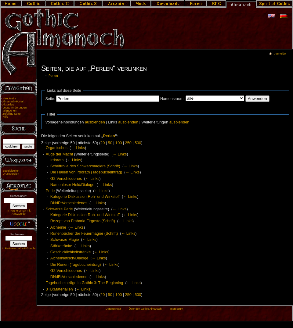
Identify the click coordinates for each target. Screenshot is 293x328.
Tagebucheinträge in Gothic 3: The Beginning (84, 283)
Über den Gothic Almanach (145, 308)
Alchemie (58, 227)
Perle (50, 191)
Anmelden (280, 53)
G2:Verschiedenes (66, 178)
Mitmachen (9, 110)
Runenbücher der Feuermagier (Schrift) (84, 233)
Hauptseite (9, 98)
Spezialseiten (11, 170)
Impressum (176, 308)
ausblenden (95, 122)
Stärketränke (61, 246)
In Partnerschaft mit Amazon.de (19, 212)
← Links (78, 148)
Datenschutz (113, 308)
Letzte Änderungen (14, 107)
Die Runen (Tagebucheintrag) (75, 264)
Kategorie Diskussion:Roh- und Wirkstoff (85, 196)
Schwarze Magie (64, 239)
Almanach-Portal (13, 101)
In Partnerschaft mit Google (18, 248)
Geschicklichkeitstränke (70, 252)
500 (138, 143)
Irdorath (57, 160)
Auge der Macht (59, 154)
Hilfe (5, 116)
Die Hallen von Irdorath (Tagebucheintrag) (86, 172)
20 (102, 143)
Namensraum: (172, 99)
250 (128, 143)
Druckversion (10, 173)
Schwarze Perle (59, 209)
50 (110, 143)
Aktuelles (8, 104)
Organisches (56, 148)
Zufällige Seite (11, 113)
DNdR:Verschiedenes (68, 203)
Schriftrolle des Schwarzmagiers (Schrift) (85, 166)
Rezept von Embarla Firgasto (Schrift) (82, 221)
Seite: (50, 99)
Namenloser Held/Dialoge (72, 185)
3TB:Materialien (59, 289)
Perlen (53, 75)
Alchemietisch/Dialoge (69, 258)
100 (118, 143)
